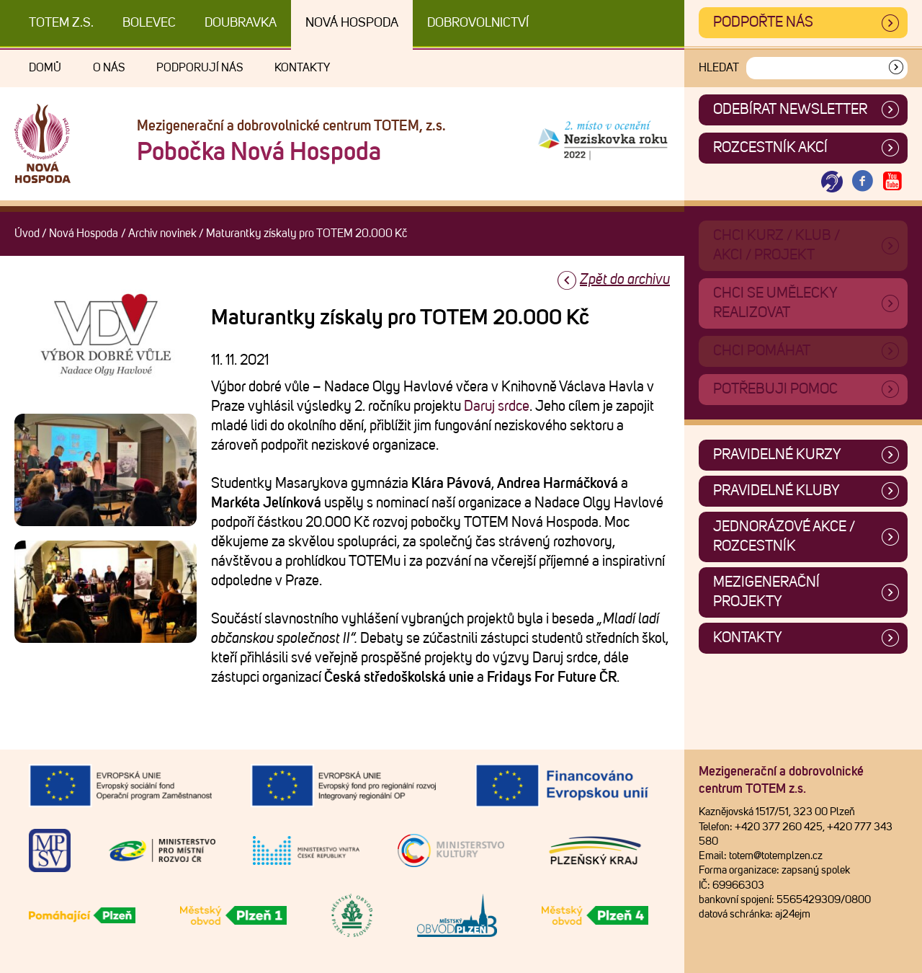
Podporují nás (199, 68)
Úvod (27, 233)
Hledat (719, 68)
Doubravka (241, 23)
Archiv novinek (162, 233)
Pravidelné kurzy (777, 455)
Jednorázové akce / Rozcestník (784, 537)
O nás (109, 68)
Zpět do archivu (625, 279)
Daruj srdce (496, 406)
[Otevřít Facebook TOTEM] (862, 182)
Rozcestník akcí (770, 148)
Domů (45, 68)
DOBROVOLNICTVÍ (478, 23)
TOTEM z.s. (61, 23)
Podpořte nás (763, 22)
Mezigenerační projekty (766, 592)
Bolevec (149, 23)
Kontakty (302, 68)
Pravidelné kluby (776, 491)
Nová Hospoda (351, 23)
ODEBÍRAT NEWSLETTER (790, 109)
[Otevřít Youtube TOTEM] (892, 182)
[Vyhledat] (896, 68)
